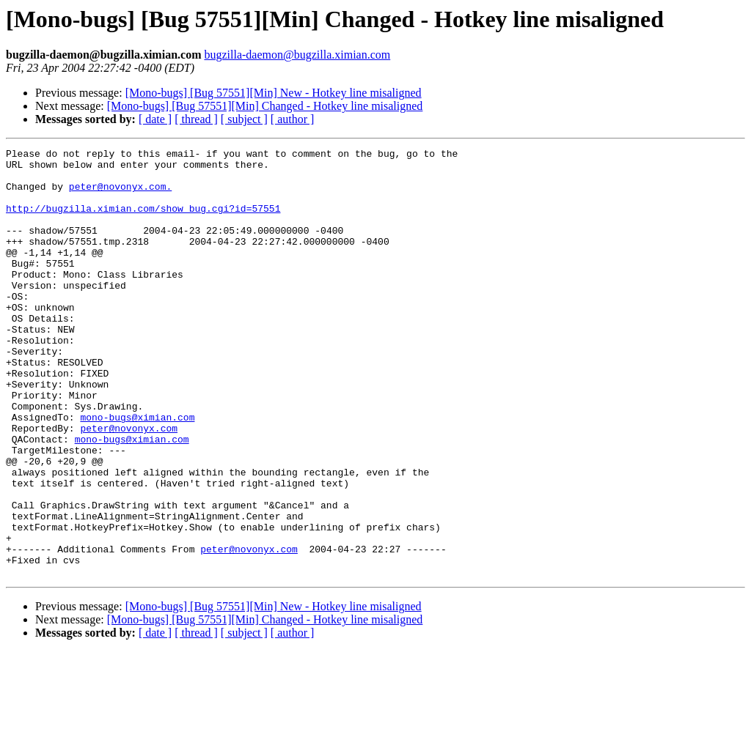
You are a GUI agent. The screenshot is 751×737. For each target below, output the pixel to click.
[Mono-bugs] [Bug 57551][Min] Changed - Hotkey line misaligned (265, 106)
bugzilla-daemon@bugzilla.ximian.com (297, 54)
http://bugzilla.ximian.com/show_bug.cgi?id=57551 (143, 221)
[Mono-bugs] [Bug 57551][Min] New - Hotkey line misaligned (273, 92)
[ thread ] (196, 119)
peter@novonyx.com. (120, 194)
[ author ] (293, 119)
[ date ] (155, 119)
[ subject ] (244, 119)
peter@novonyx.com (128, 485)
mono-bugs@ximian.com (137, 471)
